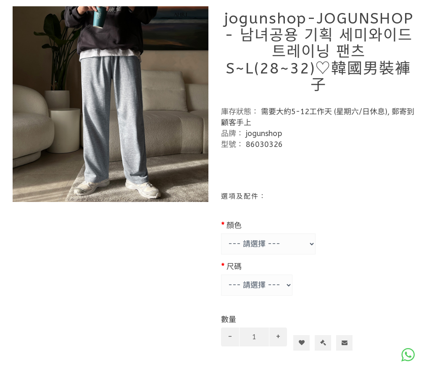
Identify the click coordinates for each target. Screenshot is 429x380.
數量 (228, 319)
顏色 (234, 225)
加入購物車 (304, 327)
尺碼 (234, 266)
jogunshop (264, 133)
